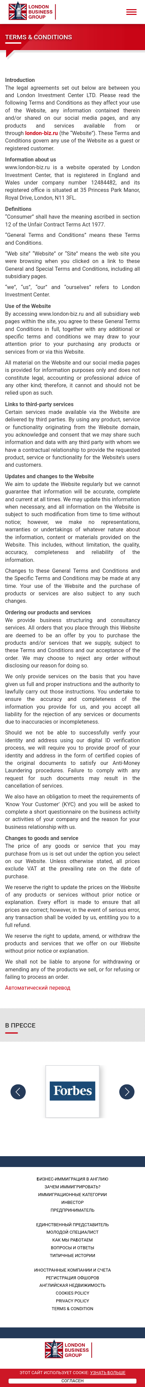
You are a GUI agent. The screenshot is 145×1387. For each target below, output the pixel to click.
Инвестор (72, 1202)
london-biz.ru (41, 133)
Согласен (72, 1381)
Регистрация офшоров (72, 1277)
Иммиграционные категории (72, 1194)
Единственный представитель (72, 1224)
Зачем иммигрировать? (72, 1186)
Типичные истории (72, 1255)
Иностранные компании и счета (72, 1270)
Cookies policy (72, 1293)
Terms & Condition (73, 1308)
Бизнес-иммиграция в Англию (72, 1179)
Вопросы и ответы (72, 1247)
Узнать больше (107, 1372)
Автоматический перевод (37, 988)
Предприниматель (72, 1210)
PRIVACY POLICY (72, 1300)
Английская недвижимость (72, 1285)
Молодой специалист (72, 1232)
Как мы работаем (72, 1239)
